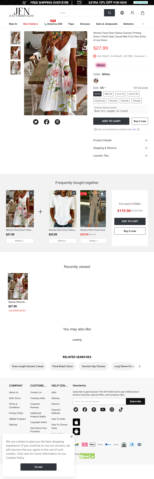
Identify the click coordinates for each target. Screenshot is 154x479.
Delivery (56, 398)
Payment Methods (56, 411)
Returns (56, 404)
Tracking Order (37, 398)
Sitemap (13, 424)
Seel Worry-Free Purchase (38, 430)
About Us (13, 392)
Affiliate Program (17, 419)
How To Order (58, 419)
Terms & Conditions (14, 406)
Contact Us (35, 392)
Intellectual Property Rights (38, 415)
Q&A (54, 392)
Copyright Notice (38, 422)
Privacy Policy (16, 413)
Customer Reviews (35, 406)
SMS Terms (15, 398)
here (26, 453)
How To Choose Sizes (60, 426)
